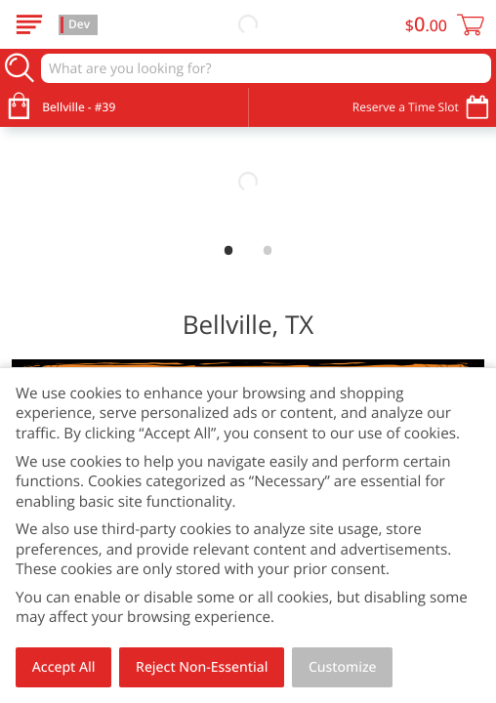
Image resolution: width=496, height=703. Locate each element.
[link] (248, 181)
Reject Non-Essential (202, 667)
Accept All (64, 667)
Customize (343, 667)
